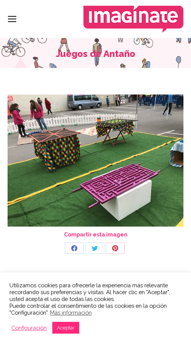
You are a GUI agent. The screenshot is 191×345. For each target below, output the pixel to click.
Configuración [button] (29, 328)
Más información (71, 312)
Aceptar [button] (66, 328)
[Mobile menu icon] (12, 19)
